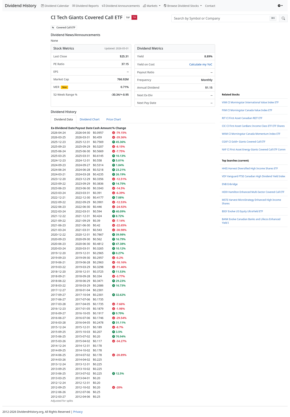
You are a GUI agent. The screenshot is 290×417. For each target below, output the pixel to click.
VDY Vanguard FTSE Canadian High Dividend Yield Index (253, 176)
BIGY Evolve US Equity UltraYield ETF (242, 211)
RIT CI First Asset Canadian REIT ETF (242, 118)
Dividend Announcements (121, 6)
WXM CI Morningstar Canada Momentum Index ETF (251, 134)
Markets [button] (150, 6)
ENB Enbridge (230, 184)
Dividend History (20, 5)
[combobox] (225, 18)
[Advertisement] (24, 85)
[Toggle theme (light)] (280, 5)
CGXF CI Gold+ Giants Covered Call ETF (243, 141)
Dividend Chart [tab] (89, 119)
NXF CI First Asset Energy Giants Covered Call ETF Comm (254, 149)
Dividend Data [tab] (63, 119)
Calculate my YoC (200, 64)
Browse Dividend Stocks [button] (182, 6)
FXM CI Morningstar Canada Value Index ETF (247, 110)
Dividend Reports (85, 6)
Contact (210, 6)
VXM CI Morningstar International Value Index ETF (250, 102)
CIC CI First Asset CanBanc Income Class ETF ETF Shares (253, 126)
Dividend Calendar (55, 6)
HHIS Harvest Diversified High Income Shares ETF (250, 168)
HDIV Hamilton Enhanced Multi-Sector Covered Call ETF (253, 192)
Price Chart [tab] (113, 119)
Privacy (78, 412)
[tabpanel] (133, 264)
